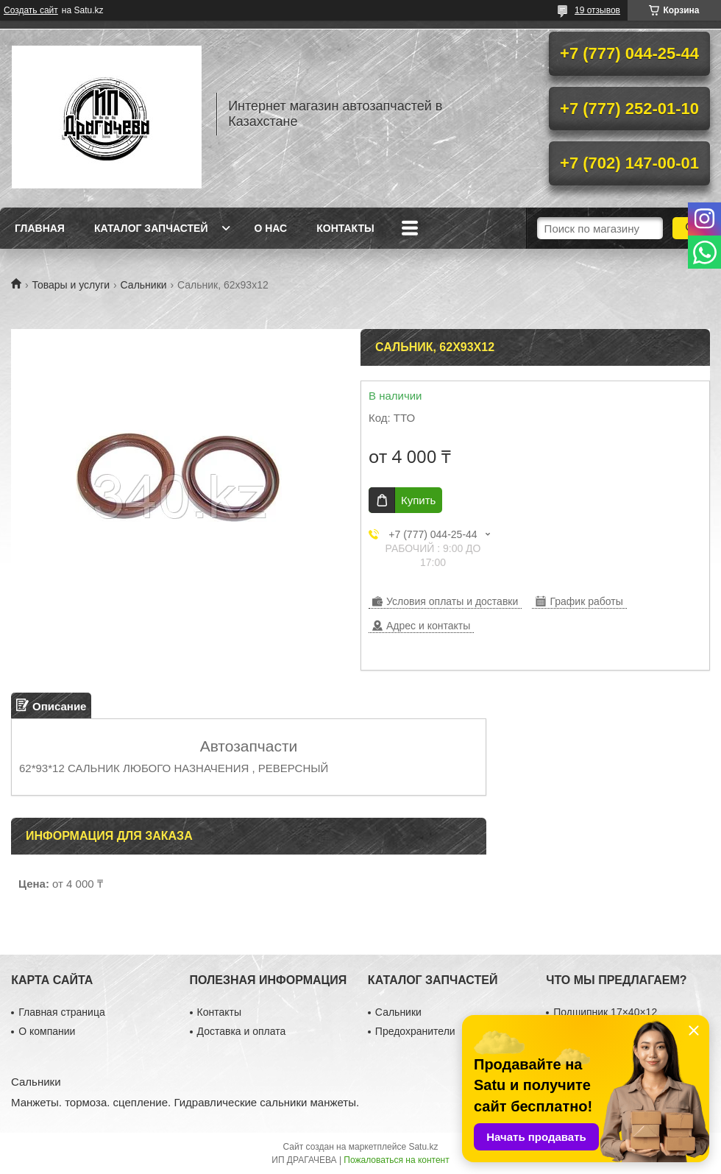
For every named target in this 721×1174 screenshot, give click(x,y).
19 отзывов (597, 10)
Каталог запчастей (151, 228)
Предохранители (415, 1031)
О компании (46, 1031)
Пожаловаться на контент (396, 1160)
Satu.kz (423, 1147)
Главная (40, 228)
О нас (270, 228)
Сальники (144, 285)
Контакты (345, 228)
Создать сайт (31, 10)
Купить (418, 500)
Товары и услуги (71, 285)
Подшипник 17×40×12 (605, 1012)
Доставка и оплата (241, 1031)
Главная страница (61, 1012)
